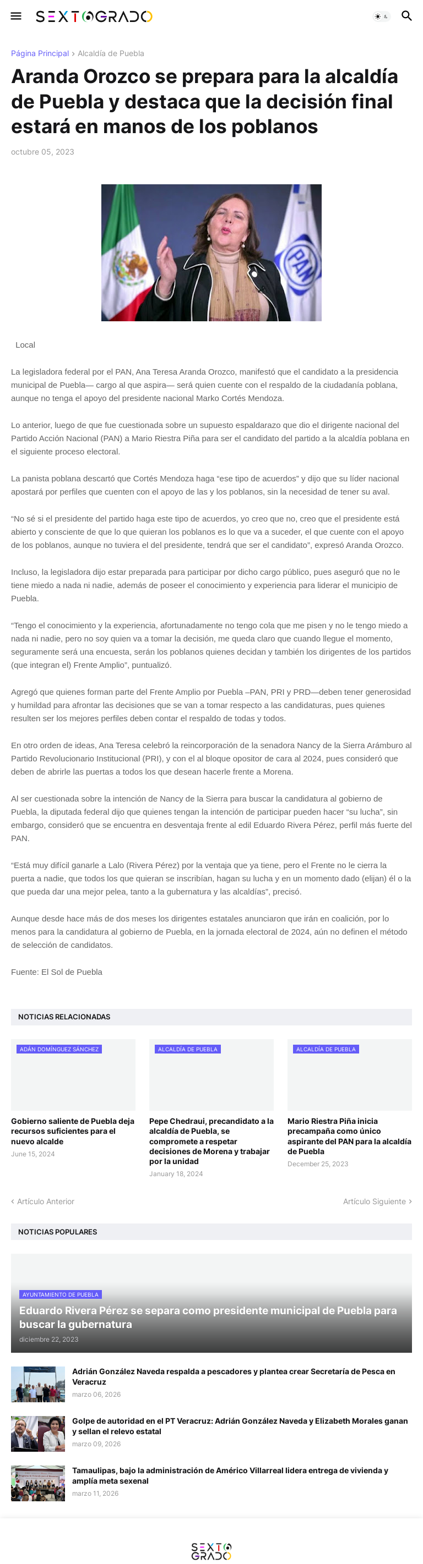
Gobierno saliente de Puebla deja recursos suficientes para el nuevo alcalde (72, 1130)
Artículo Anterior (45, 1201)
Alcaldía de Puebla (111, 54)
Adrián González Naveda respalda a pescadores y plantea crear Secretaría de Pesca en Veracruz (233, 1376)
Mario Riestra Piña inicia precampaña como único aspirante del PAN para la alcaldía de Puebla (349, 1136)
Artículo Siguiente (374, 1201)
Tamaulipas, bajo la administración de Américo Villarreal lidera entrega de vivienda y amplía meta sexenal (230, 1475)
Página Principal (40, 54)
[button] (15, 16)
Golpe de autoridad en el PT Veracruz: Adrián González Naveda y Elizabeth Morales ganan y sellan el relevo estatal (240, 1425)
